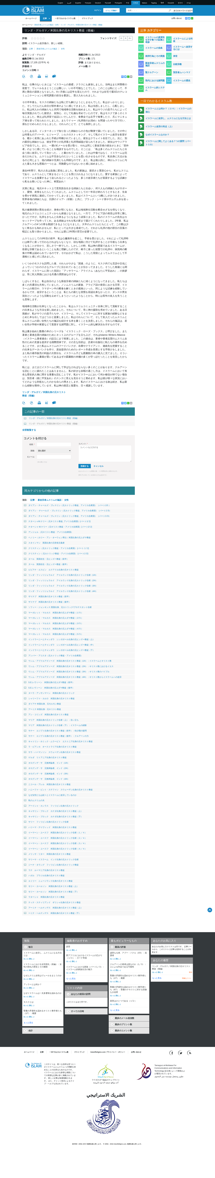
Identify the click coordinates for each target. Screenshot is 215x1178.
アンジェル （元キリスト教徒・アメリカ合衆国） (48, 532)
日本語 (135, 3)
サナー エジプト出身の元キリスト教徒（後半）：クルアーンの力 (56, 736)
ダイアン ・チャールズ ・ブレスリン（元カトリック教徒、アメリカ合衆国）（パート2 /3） (67, 510)
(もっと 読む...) (29, 959)
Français (88, 3)
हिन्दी (162, 3)
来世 (175, 56)
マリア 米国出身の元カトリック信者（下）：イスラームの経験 (55, 725)
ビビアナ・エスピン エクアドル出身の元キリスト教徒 (51, 570)
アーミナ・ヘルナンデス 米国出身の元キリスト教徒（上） (53, 908)
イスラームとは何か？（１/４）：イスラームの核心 (168, 110)
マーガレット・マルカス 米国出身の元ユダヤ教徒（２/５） (53, 618)
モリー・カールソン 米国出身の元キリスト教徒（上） (51, 886)
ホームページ (31, 18)
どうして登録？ (111, 11)
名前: (32, 444)
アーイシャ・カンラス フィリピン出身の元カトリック (51, 806)
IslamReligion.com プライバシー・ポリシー (108, 1052)
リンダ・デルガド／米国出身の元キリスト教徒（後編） (51, 423)
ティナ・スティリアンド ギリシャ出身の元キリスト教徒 (52, 902)
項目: (25, 49)
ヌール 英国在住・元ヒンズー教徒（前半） (46, 559)
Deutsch (98, 3)
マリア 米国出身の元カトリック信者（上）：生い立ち (51, 720)
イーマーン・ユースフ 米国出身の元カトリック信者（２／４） (55, 838)
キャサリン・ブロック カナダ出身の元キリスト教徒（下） (53, 816)
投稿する (85, 466)
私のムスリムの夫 (34, 800)
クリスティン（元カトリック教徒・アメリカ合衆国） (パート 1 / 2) (56, 548)
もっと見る (28, 1023)
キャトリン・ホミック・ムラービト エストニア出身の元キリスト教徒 (58, 741)
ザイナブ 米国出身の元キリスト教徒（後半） (47, 602)
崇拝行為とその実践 (155, 56)
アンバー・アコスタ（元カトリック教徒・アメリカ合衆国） (53, 655)
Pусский (108, 3)
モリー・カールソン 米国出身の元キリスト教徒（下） (51, 892)
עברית (189, 3)
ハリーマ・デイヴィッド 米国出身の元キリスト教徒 (50, 827)
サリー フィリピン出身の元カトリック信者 (46, 822)
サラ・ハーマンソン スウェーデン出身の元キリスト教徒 (52, 752)
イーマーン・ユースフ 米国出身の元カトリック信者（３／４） (55, 843)
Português (118, 3)
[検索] (170, 10)
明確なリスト (186, 978)
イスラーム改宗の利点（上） (160, 126)
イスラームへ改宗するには (182, 48)
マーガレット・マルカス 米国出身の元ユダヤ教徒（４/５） (53, 628)
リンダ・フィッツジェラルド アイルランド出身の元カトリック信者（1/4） (60, 575)
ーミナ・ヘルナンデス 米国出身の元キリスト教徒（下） (52, 913)
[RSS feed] (189, 1053)
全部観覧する (29, 430)
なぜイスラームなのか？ (157, 134)
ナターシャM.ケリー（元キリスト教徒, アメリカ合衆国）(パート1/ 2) (57, 521)
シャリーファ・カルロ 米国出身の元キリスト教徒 (49, 698)
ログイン (97, 10)
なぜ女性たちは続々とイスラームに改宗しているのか (50, 795)
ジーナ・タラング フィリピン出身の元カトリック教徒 (51, 865)
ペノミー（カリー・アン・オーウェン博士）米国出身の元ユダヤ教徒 (57, 537)
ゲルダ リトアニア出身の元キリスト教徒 (45, 757)
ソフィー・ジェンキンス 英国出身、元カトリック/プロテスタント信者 (58, 607)
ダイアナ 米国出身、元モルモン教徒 (42, 704)
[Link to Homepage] (33, 10)
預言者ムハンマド (181, 72)
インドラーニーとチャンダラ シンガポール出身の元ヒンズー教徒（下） (59, 650)
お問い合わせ (176, 18)
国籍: (33, 451)
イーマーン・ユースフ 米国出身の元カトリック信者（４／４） (55, 849)
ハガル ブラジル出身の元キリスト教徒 (44, 875)
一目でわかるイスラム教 (65, 18)
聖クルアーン (151, 72)
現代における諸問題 (155, 80)
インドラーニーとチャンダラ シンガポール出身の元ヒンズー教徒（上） (59, 639)
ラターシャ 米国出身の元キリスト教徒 (44, 897)
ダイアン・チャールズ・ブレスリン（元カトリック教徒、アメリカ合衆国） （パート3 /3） (67, 516)
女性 (57, 25)
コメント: (83, 444)
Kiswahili (171, 3)
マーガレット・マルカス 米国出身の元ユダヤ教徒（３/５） (53, 623)
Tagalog (154, 3)
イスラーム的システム (155, 88)
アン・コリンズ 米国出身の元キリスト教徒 (46, 714)
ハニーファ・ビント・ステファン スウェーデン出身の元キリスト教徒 (58, 789)
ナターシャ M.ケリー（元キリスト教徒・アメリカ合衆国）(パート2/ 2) (58, 527)
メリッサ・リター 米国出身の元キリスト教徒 (47, 854)
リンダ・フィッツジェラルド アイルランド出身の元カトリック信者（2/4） (60, 580)
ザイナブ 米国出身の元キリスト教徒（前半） (47, 596)
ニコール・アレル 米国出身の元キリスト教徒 (47, 784)
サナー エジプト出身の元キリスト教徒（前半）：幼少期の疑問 (55, 731)
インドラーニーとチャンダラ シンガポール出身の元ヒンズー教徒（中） (59, 645)
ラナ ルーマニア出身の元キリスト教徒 (44, 870)
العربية (69, 3)
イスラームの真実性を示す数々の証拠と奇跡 (155, 39)
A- (121, 38)
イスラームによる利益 (182, 39)
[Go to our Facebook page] (171, 1053)
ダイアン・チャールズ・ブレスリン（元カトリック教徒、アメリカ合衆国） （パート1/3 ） (67, 505)
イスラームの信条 (154, 48)
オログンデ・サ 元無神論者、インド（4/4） (46, 779)
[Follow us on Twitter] (180, 1053)
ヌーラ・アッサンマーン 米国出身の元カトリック (49, 693)
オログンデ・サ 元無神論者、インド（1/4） (46, 763)
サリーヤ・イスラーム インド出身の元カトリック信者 (51, 859)
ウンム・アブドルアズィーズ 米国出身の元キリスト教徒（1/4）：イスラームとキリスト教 (67, 661)
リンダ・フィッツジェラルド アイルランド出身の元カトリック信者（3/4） (60, 586)
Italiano (144, 3)
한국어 (180, 3)
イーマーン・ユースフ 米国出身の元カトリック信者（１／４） (55, 832)
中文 (127, 3)
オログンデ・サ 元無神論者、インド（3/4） (46, 773)
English (60, 3)
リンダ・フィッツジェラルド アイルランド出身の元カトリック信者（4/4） (60, 591)
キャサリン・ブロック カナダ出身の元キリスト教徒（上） (53, 811)
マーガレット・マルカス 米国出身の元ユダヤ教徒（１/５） (53, 612)
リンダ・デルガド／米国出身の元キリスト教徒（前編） (44, 394)
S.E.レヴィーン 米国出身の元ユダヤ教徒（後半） (49, 688)
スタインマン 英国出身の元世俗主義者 (44, 543)
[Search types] (183, 10)
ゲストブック (87, 18)
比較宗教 (177, 64)
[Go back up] (209, 910)
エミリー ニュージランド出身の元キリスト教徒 (48, 881)
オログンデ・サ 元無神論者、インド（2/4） (46, 768)
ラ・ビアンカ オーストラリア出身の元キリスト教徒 (50, 747)
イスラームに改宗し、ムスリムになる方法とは (168, 118)
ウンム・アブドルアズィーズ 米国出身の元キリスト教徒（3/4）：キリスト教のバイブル (66, 671)
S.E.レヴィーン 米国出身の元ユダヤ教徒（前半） (49, 682)
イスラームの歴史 (181, 80)
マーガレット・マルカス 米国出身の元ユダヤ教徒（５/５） (53, 634)
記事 (45, 18)
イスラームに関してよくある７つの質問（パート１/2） (168, 143)
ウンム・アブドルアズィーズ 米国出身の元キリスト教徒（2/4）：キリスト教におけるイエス (68, 666)
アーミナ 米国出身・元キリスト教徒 (42, 709)
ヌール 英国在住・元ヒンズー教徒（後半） (46, 564)
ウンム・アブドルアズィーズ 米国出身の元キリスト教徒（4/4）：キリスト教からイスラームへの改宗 (72, 677)
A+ (130, 38)
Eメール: (31, 457)
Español (78, 3)
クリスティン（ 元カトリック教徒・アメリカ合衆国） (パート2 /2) (56, 553)
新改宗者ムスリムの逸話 (43, 25)
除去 (190, 972)
